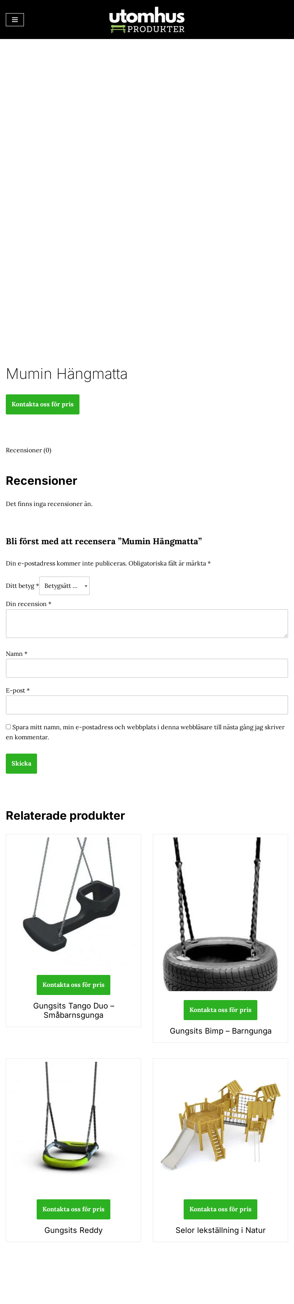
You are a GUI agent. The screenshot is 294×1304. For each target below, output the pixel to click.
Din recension (28, 604)
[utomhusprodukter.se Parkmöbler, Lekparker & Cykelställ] (147, 19)
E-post (18, 690)
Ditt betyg (22, 585)
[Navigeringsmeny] (15, 19)
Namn (16, 653)
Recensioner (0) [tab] (28, 450)
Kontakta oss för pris (43, 404)
